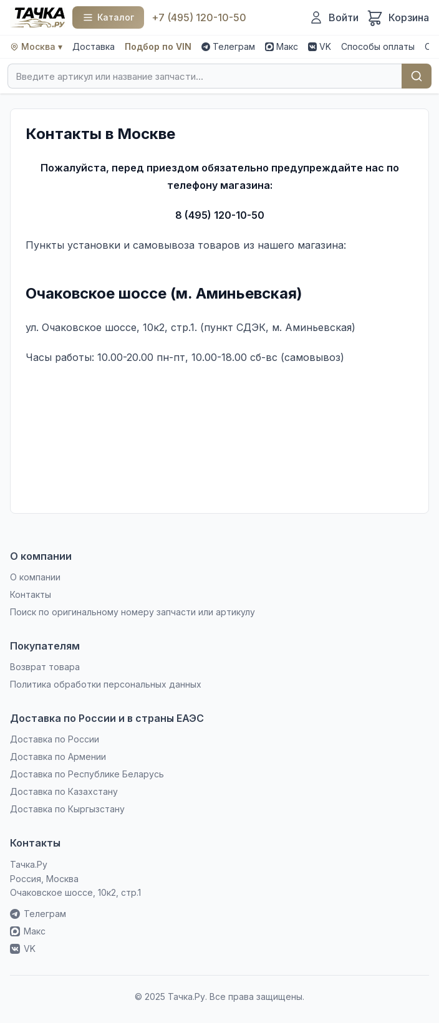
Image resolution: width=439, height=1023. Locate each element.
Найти (417, 76)
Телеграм (228, 46)
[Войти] (334, 17)
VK (319, 46)
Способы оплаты (378, 46)
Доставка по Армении (58, 756)
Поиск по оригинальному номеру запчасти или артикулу (132, 612)
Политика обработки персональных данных (105, 684)
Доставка (93, 46)
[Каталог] (108, 17)
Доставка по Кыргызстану (67, 809)
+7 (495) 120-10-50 (199, 17)
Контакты (30, 594)
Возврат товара (45, 666)
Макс (281, 46)
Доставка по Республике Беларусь (87, 774)
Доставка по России (54, 739)
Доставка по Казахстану (64, 791)
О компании (35, 577)
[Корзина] (397, 17)
